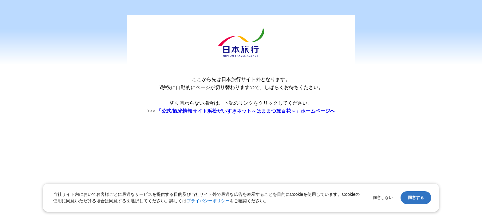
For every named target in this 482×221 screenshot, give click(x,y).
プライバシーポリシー (208, 200)
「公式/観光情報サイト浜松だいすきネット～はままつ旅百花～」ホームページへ (245, 111)
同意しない (383, 197)
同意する (416, 197)
